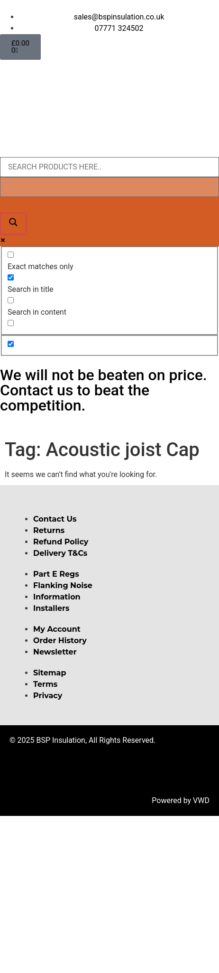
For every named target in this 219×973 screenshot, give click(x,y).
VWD (201, 800)
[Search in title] (11, 277)
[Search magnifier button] (13, 224)
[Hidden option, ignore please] (11, 344)
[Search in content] (11, 300)
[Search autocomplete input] (109, 187)
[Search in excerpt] (11, 323)
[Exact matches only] (11, 255)
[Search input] (109, 167)
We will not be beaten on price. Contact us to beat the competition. (103, 390)
